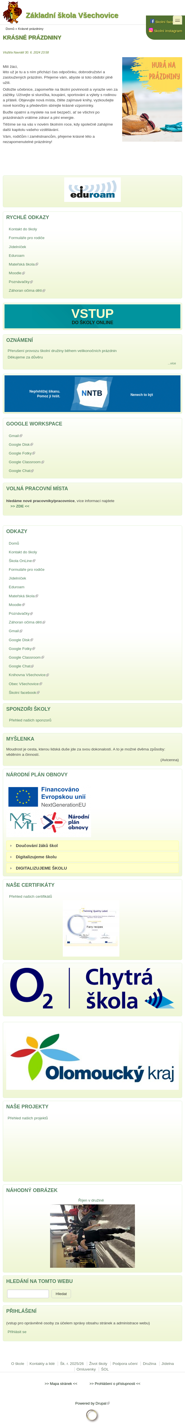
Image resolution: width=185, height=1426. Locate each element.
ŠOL (105, 1369)
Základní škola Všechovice (60, 17)
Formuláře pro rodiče (26, 238)
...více (172, 363)
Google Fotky (35, 453)
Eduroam (16, 255)
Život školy (98, 1364)
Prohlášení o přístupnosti (115, 1384)
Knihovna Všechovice (42, 675)
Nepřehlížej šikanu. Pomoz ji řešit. (44, 393)
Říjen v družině (91, 1200)
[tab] (92, 845)
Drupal (103, 1403)
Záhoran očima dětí (40, 290)
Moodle (30, 273)
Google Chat (34, 471)
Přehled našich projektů (28, 1118)
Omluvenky (86, 1369)
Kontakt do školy (23, 229)
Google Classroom (39, 462)
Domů (10, 28)
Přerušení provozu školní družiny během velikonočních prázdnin (62, 351)
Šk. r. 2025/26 (72, 1364)
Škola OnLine (35, 561)
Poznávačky (34, 282)
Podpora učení (125, 1364)
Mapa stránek (61, 1384)
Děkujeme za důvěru (25, 357)
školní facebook (166, 22)
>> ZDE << (19, 506)
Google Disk (34, 444)
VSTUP (92, 313)
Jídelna (168, 1364)
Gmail (29, 436)
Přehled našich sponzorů (30, 720)
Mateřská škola (36, 264)
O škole (17, 1364)
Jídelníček (17, 247)
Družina (149, 1364)
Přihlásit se (17, 1332)
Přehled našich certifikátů (30, 896)
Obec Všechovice (38, 684)
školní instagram (165, 31)
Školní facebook (37, 692)
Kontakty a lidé (42, 1364)
